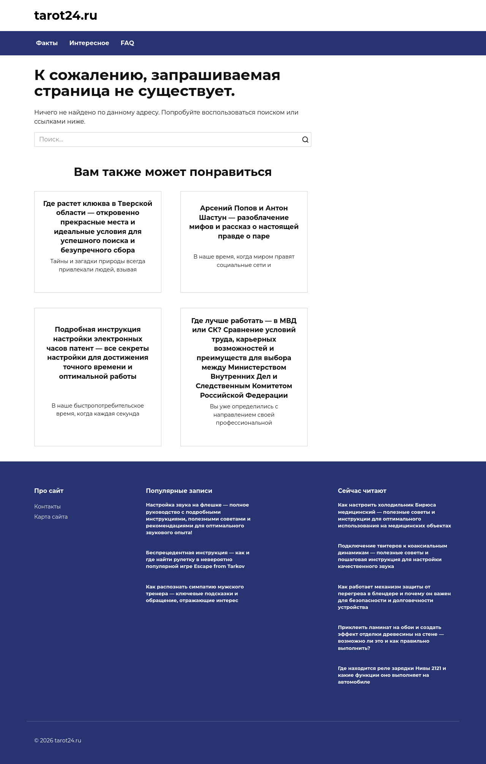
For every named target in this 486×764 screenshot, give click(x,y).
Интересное (89, 43)
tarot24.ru (66, 15)
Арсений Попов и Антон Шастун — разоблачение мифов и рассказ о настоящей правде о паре (244, 222)
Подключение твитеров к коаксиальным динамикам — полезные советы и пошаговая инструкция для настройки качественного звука (392, 556)
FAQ (127, 43)
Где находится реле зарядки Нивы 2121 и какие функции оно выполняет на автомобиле (392, 675)
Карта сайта (51, 516)
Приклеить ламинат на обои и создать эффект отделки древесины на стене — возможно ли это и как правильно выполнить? (391, 637)
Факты (47, 43)
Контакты (47, 506)
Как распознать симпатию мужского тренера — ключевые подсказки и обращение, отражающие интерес (195, 593)
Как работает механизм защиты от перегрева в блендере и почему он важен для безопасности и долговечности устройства (394, 597)
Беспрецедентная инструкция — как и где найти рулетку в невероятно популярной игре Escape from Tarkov (197, 559)
